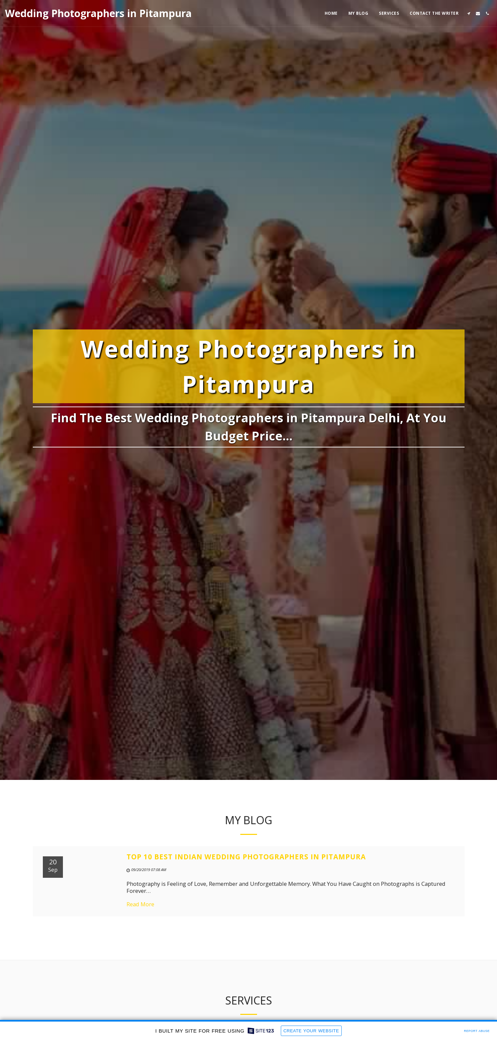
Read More (140, 911)
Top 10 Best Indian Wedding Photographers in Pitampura (246, 863)
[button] (468, 13)
